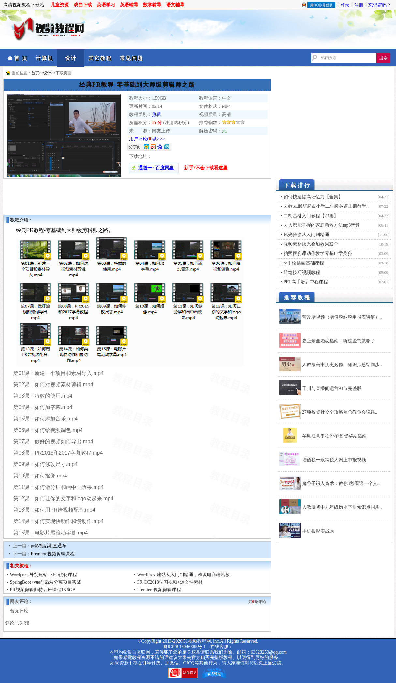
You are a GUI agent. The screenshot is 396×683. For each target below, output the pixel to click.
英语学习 (106, 4)
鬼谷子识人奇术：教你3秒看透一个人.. (341, 483)
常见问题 (131, 58)
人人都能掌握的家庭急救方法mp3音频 (322, 225)
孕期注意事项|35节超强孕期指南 (334, 436)
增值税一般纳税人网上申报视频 (334, 459)
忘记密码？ (379, 5)
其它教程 (100, 58)
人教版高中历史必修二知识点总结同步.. (342, 364)
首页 (35, 73)
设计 (71, 58)
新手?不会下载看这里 (205, 167)
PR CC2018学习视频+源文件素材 (170, 582)
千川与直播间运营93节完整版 (331, 388)
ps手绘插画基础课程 (304, 263)
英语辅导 (129, 4)
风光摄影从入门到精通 (306, 234)
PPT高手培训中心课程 (306, 281)
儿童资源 (60, 4)
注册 (358, 5)
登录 (344, 5)
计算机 (44, 58)
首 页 (21, 58)
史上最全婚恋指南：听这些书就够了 (338, 340)
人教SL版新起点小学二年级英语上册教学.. (326, 206)
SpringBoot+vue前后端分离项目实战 (45, 582)
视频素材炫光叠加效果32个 (311, 244)
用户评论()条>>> (147, 138)
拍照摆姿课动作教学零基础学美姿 (318, 253)
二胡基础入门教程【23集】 (311, 215)
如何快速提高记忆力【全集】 (313, 196)
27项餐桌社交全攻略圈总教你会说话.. (339, 412)
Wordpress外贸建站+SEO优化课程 (43, 574)
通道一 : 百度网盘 (154, 167)
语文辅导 (175, 4)
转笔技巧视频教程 (302, 272)
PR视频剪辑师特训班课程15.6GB (43, 589)
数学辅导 (152, 4)
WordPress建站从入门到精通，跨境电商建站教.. (184, 574)
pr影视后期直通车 (49, 545)
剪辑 (156, 114)
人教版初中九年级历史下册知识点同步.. (342, 507)
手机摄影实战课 (318, 531)
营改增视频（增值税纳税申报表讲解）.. (342, 317)
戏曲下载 (83, 4)
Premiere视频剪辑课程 (53, 553)
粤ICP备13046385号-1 (184, 646)
